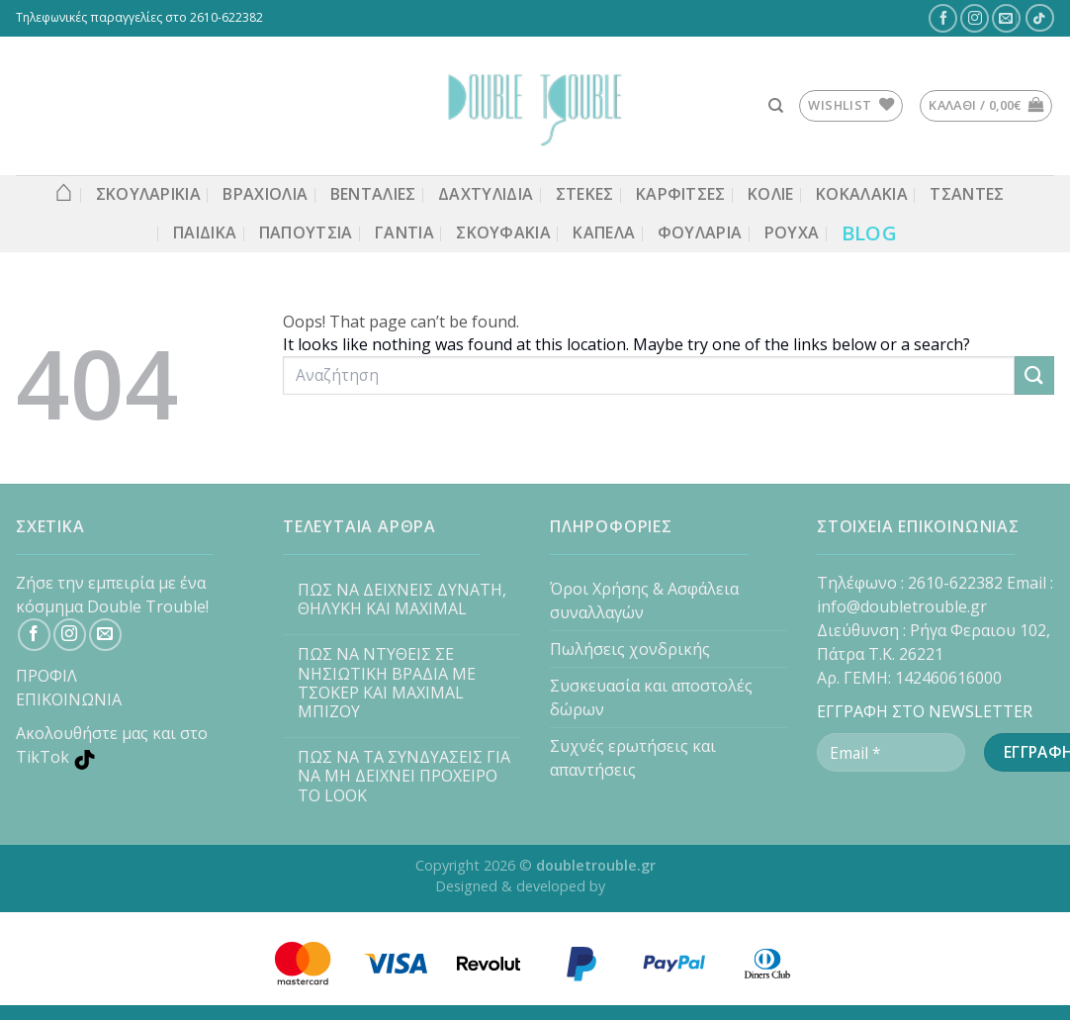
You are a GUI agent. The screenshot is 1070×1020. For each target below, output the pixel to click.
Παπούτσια (306, 232)
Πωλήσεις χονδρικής (630, 649)
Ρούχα (792, 232)
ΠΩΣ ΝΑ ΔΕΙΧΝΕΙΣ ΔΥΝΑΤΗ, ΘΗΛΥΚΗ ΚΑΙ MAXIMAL (402, 599)
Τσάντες (967, 194)
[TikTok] (1039, 18)
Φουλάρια (700, 232)
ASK (622, 886)
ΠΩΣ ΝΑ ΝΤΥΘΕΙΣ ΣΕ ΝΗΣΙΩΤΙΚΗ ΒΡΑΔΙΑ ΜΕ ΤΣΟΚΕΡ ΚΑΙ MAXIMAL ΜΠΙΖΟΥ (387, 683)
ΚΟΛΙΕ (771, 194)
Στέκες (585, 194)
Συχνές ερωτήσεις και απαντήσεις (633, 758)
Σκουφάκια (503, 232)
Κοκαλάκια (862, 194)
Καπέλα (604, 232)
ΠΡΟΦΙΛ (46, 676)
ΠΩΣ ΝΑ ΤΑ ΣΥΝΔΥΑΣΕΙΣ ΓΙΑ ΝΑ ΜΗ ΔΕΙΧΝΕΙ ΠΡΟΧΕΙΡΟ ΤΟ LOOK (404, 776)
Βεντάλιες (373, 194)
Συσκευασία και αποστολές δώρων (651, 697)
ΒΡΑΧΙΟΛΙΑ (265, 194)
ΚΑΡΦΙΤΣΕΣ (681, 194)
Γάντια (404, 232)
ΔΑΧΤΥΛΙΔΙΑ (485, 194)
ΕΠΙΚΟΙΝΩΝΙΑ (69, 699)
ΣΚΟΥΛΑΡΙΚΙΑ (149, 194)
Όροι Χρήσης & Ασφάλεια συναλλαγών (644, 600)
